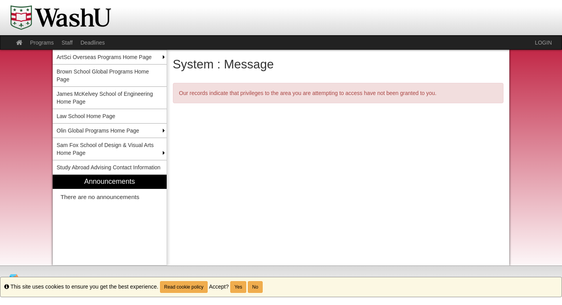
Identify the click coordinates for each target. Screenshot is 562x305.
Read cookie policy (184, 287)
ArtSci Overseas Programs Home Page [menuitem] (104, 57)
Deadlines (92, 42)
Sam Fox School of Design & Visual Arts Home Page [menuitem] (105, 149)
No (255, 287)
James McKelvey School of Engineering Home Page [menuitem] (105, 98)
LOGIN (543, 42)
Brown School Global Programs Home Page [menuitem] (103, 75)
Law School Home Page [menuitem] (86, 116)
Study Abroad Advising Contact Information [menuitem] (108, 167)
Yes (238, 287)
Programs (42, 42)
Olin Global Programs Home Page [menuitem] (98, 130)
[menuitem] (110, 220)
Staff (67, 42)
